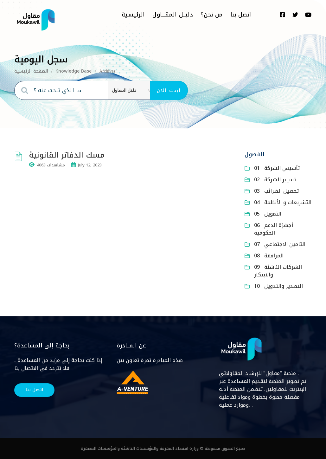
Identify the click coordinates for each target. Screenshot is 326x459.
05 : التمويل (267, 214)
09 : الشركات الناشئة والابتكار (278, 271)
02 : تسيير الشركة (275, 179)
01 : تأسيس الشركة (277, 168)
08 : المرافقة (269, 256)
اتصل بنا (241, 14)
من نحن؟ (211, 14)
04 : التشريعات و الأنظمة (282, 202)
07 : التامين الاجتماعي (279, 244)
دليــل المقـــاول (172, 14)
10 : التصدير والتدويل (278, 286)
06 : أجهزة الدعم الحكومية (273, 229)
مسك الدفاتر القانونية (68, 155)
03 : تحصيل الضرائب (276, 191)
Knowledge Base (73, 71)
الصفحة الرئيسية (31, 71)
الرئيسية (133, 14)
